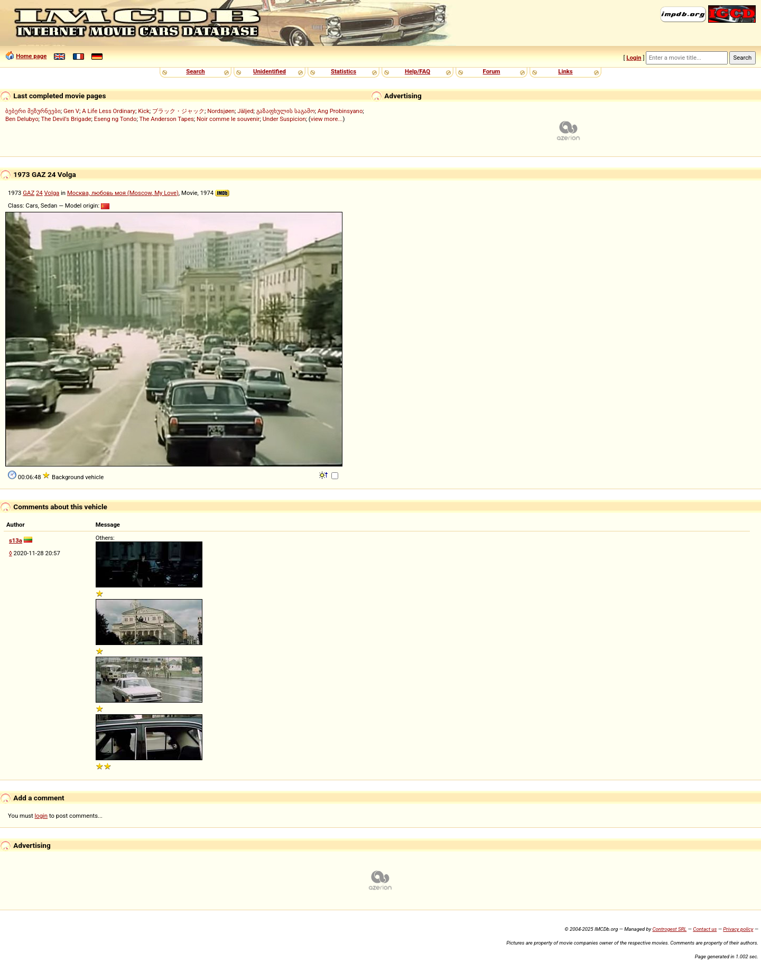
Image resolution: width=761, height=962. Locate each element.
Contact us (705, 929)
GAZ (28, 193)
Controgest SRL (669, 929)
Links (565, 71)
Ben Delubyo (22, 119)
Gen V (71, 111)
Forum (491, 71)
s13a (15, 540)
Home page (31, 56)
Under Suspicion (284, 119)
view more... (327, 119)
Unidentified (269, 71)
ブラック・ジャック (178, 111)
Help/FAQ (417, 71)
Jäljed (245, 111)
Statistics (343, 71)
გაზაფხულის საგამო (285, 111)
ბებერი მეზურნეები (33, 111)
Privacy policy (738, 929)
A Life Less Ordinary (108, 111)
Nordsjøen (221, 111)
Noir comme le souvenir (228, 119)
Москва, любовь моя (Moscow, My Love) (123, 193)
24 (39, 193)
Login (633, 57)
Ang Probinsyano (340, 111)
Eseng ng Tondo (115, 119)
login (41, 815)
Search (195, 71)
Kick (144, 111)
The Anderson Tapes (166, 119)
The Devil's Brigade (66, 119)
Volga (52, 193)
